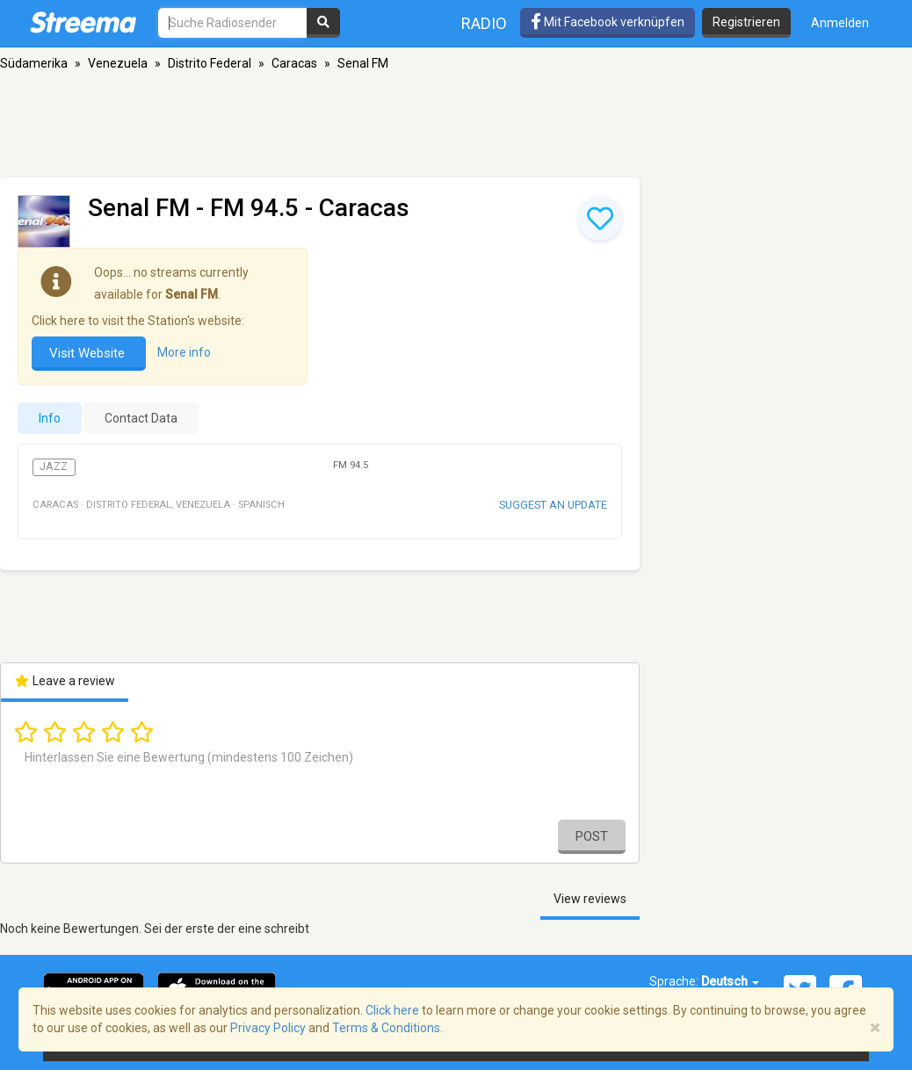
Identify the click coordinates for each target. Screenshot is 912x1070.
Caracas (294, 63)
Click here (392, 1010)
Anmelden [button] (840, 23)
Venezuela (118, 63)
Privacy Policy (268, 1028)
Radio (484, 23)
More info (184, 352)
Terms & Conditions (386, 1028)
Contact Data (141, 418)
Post (591, 836)
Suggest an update (553, 504)
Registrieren (746, 22)
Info (50, 418)
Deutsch (730, 981)
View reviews (590, 899)
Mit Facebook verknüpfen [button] (607, 22)
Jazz (54, 466)
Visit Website (88, 353)
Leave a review (64, 681)
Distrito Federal (209, 63)
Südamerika (34, 63)
